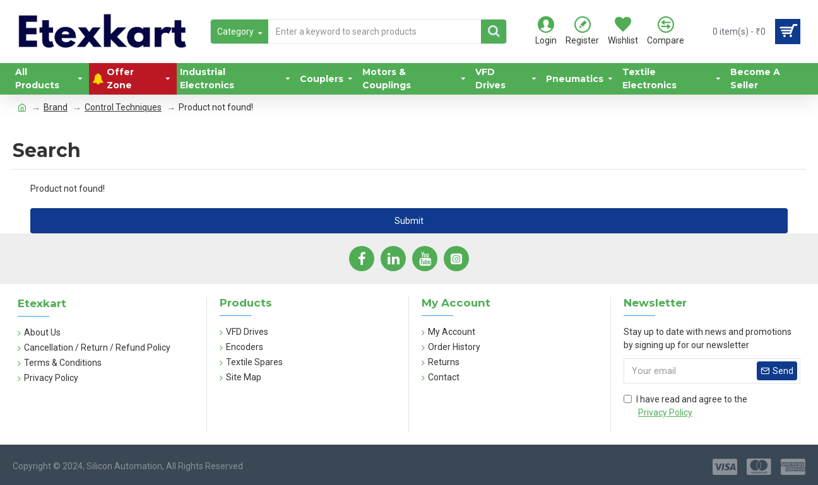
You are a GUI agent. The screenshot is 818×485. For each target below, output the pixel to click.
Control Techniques (123, 107)
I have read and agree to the (685, 406)
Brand (56, 107)
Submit (409, 221)
